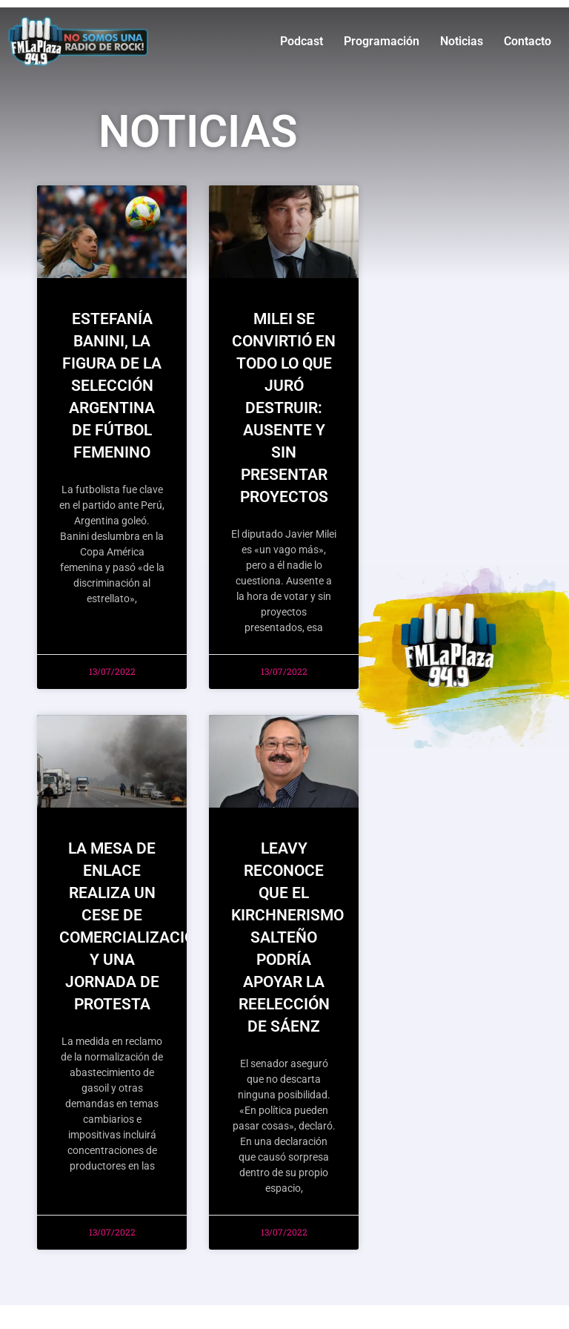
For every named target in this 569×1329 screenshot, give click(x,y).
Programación (381, 41)
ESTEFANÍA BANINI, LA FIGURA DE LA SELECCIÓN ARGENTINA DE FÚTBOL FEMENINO (112, 385)
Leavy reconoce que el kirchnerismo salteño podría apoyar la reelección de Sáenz (287, 937)
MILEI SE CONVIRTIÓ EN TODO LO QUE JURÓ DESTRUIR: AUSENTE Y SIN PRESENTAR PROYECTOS (284, 408)
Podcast (301, 41)
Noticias (461, 41)
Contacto (527, 41)
